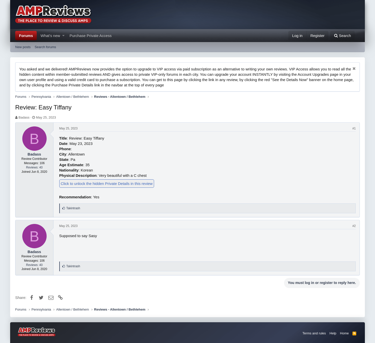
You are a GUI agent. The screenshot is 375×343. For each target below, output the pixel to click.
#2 (354, 226)
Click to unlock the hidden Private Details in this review (107, 183)
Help (333, 333)
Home (344, 333)
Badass (23, 117)
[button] (63, 35)
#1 (354, 128)
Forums (26, 35)
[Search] (342, 35)
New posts (23, 47)
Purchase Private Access (91, 35)
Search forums (45, 47)
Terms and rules (314, 333)
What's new (50, 35)
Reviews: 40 (34, 167)
